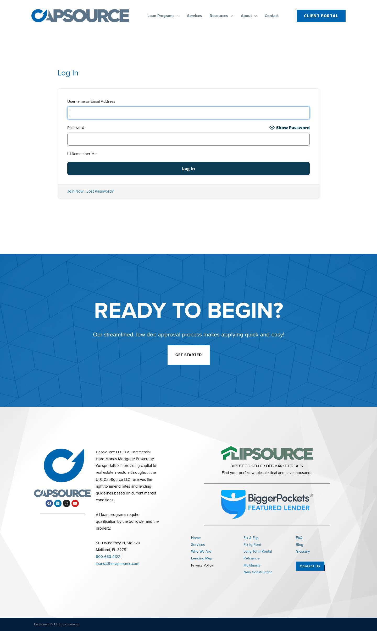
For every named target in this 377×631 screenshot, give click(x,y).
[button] (176, 15)
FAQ (299, 538)
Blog (299, 544)
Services (198, 544)
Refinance (251, 558)
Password (75, 127)
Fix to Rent (252, 544)
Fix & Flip (250, 538)
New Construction (258, 572)
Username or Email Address (91, 101)
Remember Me (82, 154)
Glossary (303, 551)
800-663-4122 (108, 556)
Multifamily (251, 565)
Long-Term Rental (257, 551)
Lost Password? (100, 191)
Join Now (75, 191)
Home (196, 538)
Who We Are (201, 551)
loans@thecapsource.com (117, 564)
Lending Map (201, 558)
